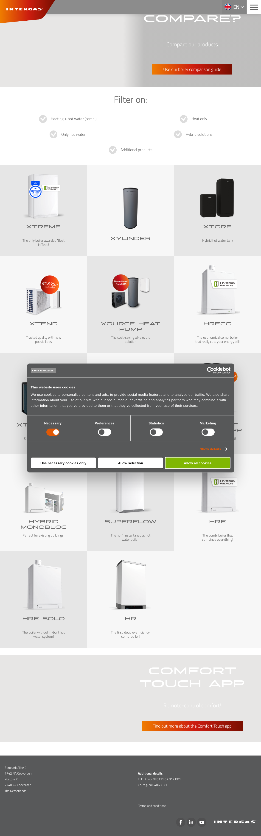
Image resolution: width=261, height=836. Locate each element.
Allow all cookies (198, 463)
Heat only (199, 119)
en (236, 7)
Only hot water (73, 134)
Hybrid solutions (199, 134)
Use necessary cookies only (63, 463)
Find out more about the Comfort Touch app (192, 726)
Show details (210, 449)
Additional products (136, 150)
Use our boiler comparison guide (192, 69)
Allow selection (130, 463)
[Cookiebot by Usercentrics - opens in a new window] (210, 370)
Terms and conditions (152, 805)
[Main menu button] (254, 7)
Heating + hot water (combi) (73, 119)
